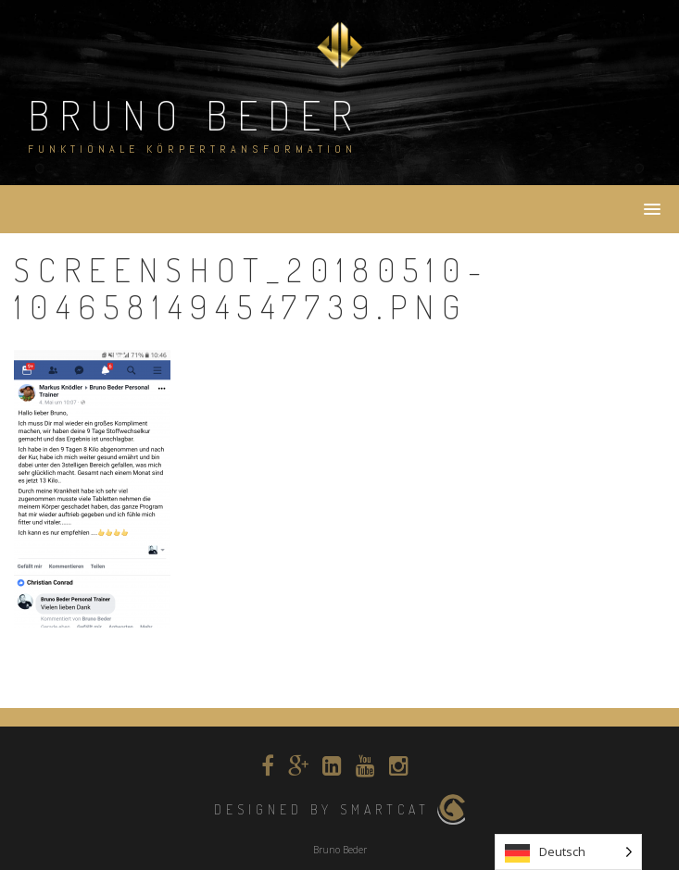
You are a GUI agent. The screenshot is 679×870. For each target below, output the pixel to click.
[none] (568, 852)
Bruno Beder (195, 114)
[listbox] (568, 852)
